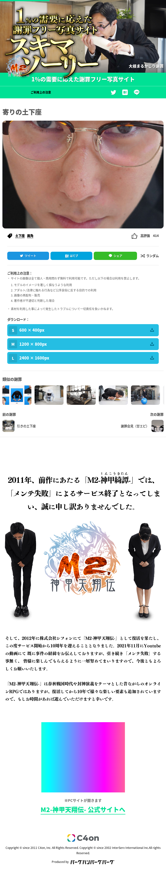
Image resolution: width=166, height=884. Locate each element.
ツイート (30, 256)
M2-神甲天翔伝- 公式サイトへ (83, 809)
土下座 (20, 235)
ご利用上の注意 (41, 92)
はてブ (74, 256)
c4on (83, 838)
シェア (118, 256)
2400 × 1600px (81, 358)
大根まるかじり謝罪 (146, 66)
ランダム (150, 255)
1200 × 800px (81, 344)
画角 (30, 235)
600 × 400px (81, 330)
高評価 (145, 235)
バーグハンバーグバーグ (92, 862)
